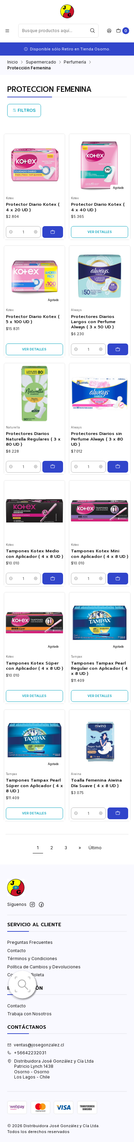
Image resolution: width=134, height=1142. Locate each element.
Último (95, 847)
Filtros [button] (24, 110)
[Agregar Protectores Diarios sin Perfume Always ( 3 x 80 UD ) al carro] (117, 467)
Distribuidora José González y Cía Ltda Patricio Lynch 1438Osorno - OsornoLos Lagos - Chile (50, 1069)
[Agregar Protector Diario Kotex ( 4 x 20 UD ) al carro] (52, 232)
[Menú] (7, 30)
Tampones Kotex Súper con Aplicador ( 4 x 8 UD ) (34, 665)
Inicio (12, 62)
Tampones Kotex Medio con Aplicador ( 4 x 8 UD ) (34, 553)
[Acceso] (109, 30)
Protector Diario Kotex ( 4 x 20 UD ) (33, 207)
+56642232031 (26, 1052)
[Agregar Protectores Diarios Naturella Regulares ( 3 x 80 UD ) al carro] (52, 467)
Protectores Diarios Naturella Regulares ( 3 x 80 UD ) (33, 439)
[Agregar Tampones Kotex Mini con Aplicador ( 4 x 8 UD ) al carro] (117, 578)
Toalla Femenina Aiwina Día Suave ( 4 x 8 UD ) (96, 782)
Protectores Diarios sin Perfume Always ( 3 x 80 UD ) (97, 439)
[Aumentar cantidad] (35, 232)
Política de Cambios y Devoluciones (44, 966)
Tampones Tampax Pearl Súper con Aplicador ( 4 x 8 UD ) (34, 785)
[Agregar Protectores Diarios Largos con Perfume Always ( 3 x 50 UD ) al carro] (117, 349)
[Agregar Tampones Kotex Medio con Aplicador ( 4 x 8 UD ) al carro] (52, 578)
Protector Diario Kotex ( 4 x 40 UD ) (98, 207)
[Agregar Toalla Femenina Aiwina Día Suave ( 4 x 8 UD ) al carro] (117, 813)
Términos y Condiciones (32, 958)
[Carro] (122, 31)
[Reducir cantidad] (11, 232)
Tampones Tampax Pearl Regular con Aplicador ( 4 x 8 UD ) (99, 668)
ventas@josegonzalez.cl (35, 1044)
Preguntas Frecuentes (30, 942)
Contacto (16, 950)
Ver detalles (99, 232)
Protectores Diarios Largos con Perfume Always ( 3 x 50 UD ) (93, 322)
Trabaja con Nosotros (29, 1013)
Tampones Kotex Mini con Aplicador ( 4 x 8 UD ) (99, 553)
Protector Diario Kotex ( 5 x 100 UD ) (33, 319)
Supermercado (41, 62)
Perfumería (75, 62)
